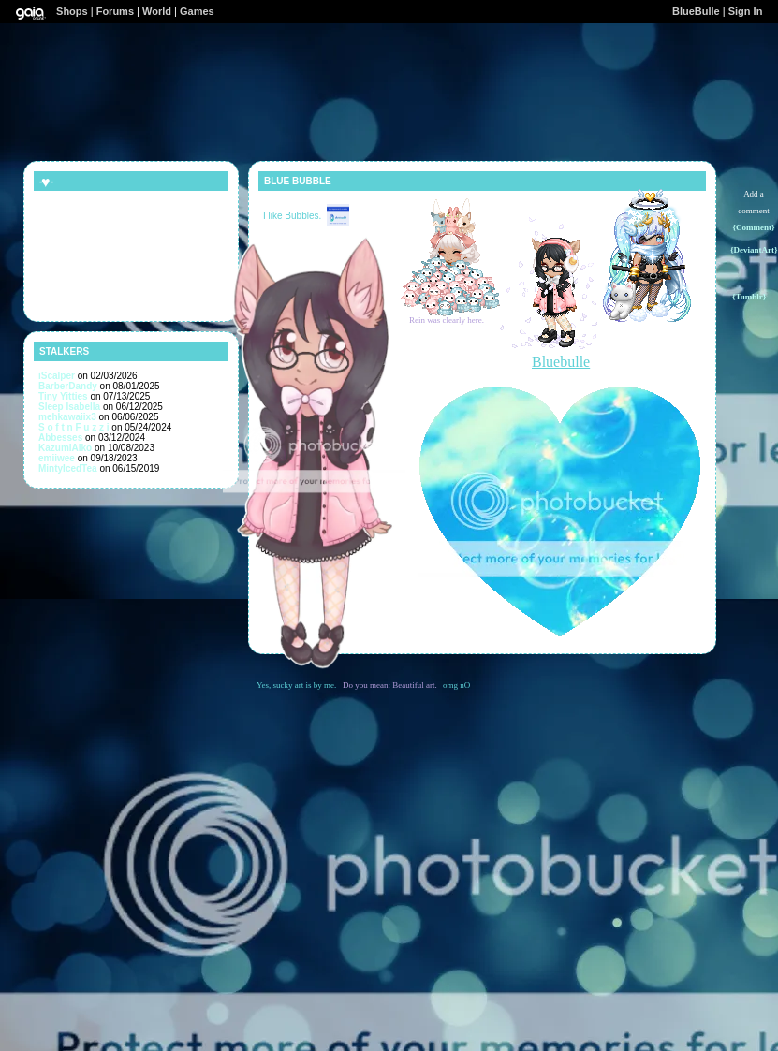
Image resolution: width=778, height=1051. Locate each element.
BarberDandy (67, 386)
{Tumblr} (749, 296)
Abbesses (60, 437)
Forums (115, 11)
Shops (72, 11)
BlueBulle (696, 11)
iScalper (56, 376)
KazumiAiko (65, 448)
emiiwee (56, 458)
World (156, 11)
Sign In (745, 11)
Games (197, 11)
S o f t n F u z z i (74, 427)
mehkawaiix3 (67, 417)
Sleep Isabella (69, 406)
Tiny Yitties (63, 396)
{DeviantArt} (754, 250)
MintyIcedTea (67, 468)
